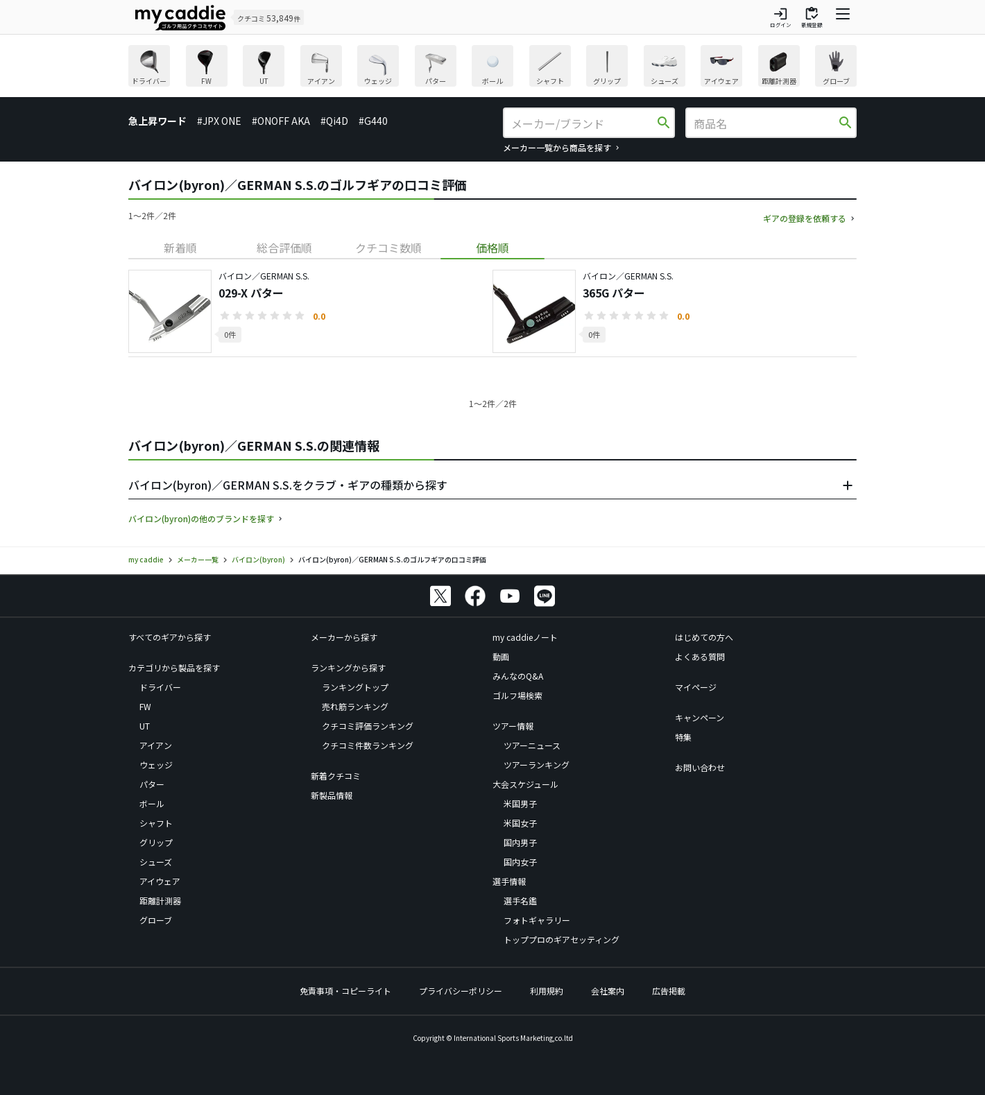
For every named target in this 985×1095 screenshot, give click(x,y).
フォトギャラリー (537, 920)
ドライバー (160, 687)
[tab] (180, 247)
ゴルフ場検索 (517, 695)
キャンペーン (699, 717)
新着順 (180, 247)
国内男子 (520, 842)
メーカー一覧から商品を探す (557, 147)
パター (151, 784)
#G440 (373, 121)
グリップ (156, 842)
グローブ (155, 920)
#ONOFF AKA (281, 121)
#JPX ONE (219, 121)
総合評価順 (284, 247)
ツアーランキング (536, 764)
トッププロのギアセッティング (561, 939)
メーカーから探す (344, 637)
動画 (500, 656)
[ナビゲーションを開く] (843, 17)
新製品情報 (331, 795)
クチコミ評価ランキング (367, 726)
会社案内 (607, 991)
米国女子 (520, 823)
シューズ (155, 862)
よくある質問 (700, 656)
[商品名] (765, 123)
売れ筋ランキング (355, 706)
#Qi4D (334, 121)
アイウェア (159, 881)
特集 (683, 737)
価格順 (492, 247)
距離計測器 (160, 900)
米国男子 (520, 803)
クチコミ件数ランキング (367, 745)
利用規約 (546, 991)
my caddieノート (525, 637)
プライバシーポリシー (460, 991)
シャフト (156, 823)
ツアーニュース (532, 745)
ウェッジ (156, 764)
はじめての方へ (704, 637)
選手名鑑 (520, 900)
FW (145, 706)
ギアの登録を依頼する (804, 218)
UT (144, 726)
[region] (492, 67)
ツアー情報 (512, 726)
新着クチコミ (336, 776)
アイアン (155, 745)
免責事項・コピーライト (345, 991)
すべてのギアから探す (169, 637)
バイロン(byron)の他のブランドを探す (201, 518)
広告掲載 (668, 991)
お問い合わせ (700, 767)
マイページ (696, 687)
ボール (151, 803)
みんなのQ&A (517, 676)
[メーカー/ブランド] (583, 123)
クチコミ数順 (388, 247)
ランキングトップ (355, 687)
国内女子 (520, 862)
